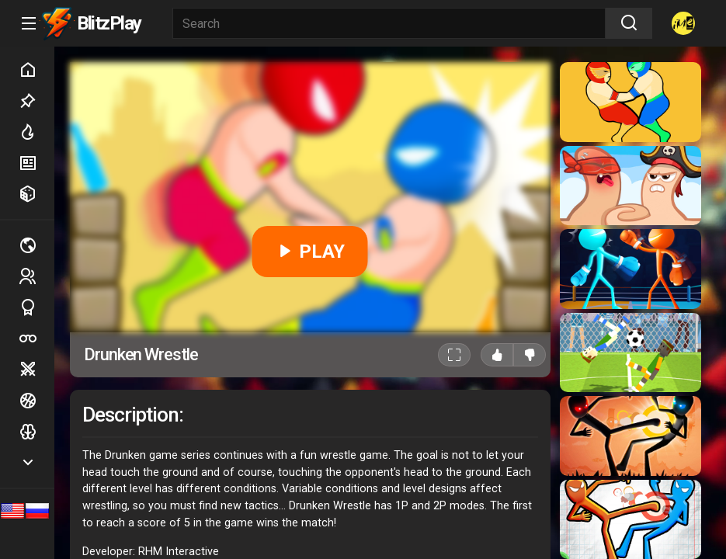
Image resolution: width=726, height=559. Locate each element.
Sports (36, 307)
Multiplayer (36, 245)
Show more (36, 462)
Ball (36, 401)
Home (36, 70)
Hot (36, 132)
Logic (36, 432)
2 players (36, 276)
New (36, 163)
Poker (36, 338)
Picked (36, 101)
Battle (36, 370)
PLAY (310, 251)
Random (36, 194)
